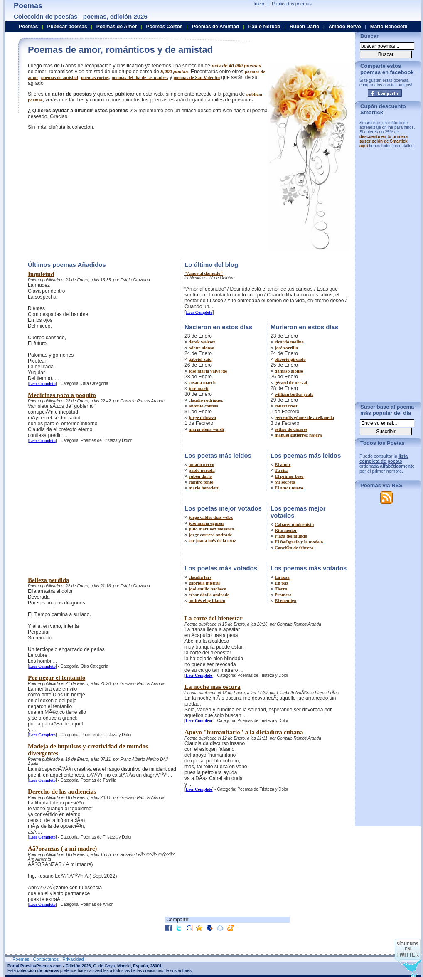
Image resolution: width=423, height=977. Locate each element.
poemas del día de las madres (139, 77)
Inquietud (41, 274)
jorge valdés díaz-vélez (211, 517)
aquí (363, 145)
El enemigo (285, 600)
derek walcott (202, 341)
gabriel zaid (200, 359)
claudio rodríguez (206, 399)
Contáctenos (46, 959)
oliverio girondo (290, 359)
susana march (202, 382)
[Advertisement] (97, 193)
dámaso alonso (289, 370)
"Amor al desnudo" (203, 273)
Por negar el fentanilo (56, 677)
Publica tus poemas (292, 3)
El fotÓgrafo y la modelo (299, 541)
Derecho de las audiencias (62, 791)
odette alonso (201, 347)
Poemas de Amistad (215, 27)
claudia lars (200, 577)
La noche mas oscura (212, 686)
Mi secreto (285, 481)
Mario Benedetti (389, 27)
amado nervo (201, 464)
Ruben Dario (304, 27)
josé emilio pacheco (207, 588)
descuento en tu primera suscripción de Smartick (383, 138)
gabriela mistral (204, 582)
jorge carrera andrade (210, 534)
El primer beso (289, 476)
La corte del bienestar (213, 618)
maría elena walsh (206, 429)
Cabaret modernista (294, 524)
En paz (281, 582)
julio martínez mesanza (211, 528)
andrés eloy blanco (207, 600)
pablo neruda (202, 470)
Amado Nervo (344, 27)
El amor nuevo (289, 487)
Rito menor (286, 530)
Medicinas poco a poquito (62, 395)
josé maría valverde (208, 370)
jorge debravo (202, 417)
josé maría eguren (206, 523)
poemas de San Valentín (197, 77)
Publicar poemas (67, 27)
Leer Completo (42, 383)
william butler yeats (294, 394)
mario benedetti (204, 487)
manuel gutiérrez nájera (298, 434)
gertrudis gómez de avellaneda (304, 417)
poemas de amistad (59, 77)
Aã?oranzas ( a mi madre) (62, 848)
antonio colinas (203, 405)
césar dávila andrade (209, 594)
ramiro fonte (201, 481)
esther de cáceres (291, 429)
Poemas (28, 27)
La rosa (282, 577)
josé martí (198, 388)
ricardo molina (289, 341)
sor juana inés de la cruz (212, 540)
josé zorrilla (286, 347)
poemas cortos (95, 77)
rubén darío (200, 476)
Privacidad (73, 959)
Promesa (283, 594)
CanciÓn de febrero (294, 547)
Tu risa (281, 470)
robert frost (286, 405)
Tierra (281, 588)
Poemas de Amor (116, 27)
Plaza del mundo (291, 535)
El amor (282, 464)
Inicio (258, 3)
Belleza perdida (48, 580)
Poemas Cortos (164, 27)
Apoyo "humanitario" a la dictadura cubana (243, 732)
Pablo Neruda (264, 27)
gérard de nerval (291, 382)
